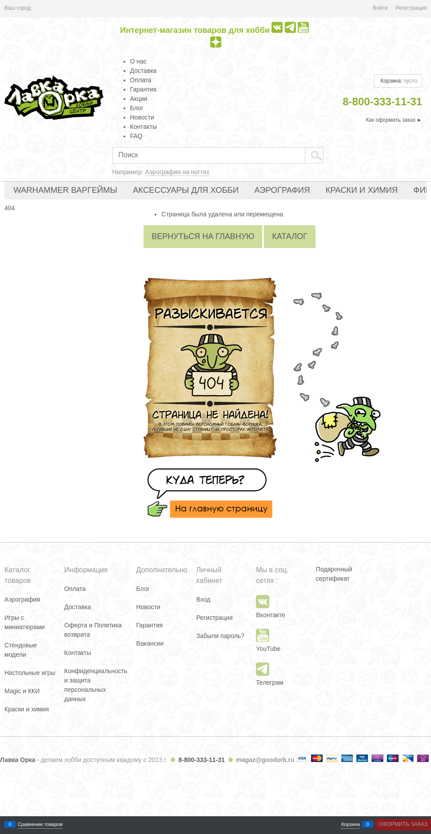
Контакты (143, 126)
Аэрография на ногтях (177, 172)
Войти (380, 8)
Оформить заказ (403, 824)
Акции (139, 98)
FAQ (136, 136)
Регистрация (411, 8)
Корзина (350, 824)
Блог (137, 108)
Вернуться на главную (203, 236)
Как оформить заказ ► (394, 120)
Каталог (289, 236)
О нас (138, 61)
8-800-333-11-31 (201, 759)
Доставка (143, 70)
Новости (142, 117)
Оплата (141, 80)
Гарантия (143, 89)
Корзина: (398, 81)
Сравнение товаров (40, 824)
